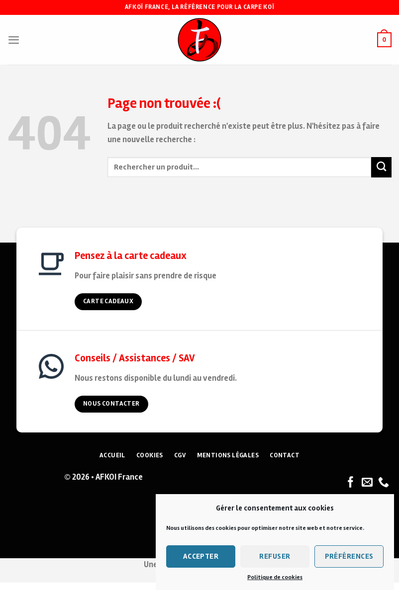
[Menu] (13, 39)
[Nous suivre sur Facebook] (350, 483)
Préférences (349, 556)
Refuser (274, 556)
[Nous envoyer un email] (367, 483)
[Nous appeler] (383, 483)
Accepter (201, 556)
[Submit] (381, 167)
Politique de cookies (274, 577)
